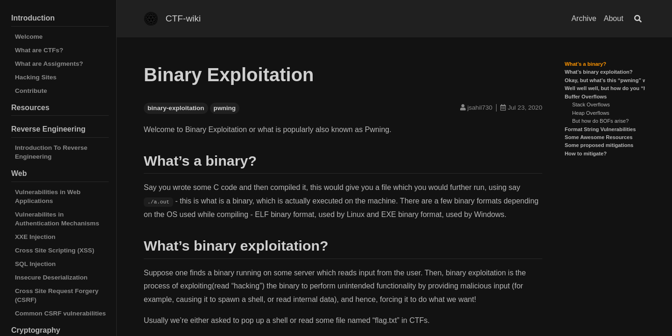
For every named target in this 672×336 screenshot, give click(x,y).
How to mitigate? (586, 153)
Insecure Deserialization (51, 277)
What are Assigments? (49, 63)
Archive (583, 18)
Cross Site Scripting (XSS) (54, 250)
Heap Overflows (590, 113)
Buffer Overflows (586, 96)
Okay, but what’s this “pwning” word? (611, 80)
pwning (225, 108)
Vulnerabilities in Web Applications (48, 196)
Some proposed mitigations (599, 145)
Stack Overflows (591, 104)
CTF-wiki (183, 18)
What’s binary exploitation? (599, 72)
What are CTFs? (39, 50)
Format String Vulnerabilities (600, 129)
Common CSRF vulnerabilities (60, 313)
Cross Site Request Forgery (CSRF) (56, 295)
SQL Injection (35, 263)
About (613, 18)
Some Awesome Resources (599, 137)
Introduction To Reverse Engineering (51, 152)
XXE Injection (35, 236)
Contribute (31, 90)
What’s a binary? (585, 64)
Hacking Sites (35, 77)
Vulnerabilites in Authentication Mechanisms (57, 219)
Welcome (28, 36)
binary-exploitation (175, 108)
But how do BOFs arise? (600, 121)
